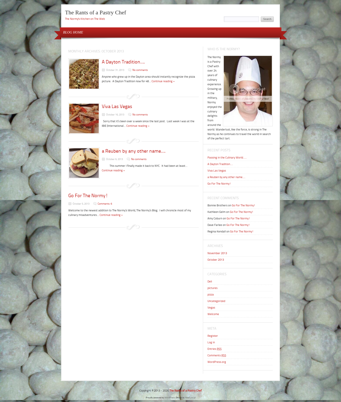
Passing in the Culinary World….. (227, 157)
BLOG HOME (73, 32)
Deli (209, 281)
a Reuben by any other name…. (133, 151)
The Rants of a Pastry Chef (95, 12)
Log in (211, 342)
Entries (214, 348)
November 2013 (217, 253)
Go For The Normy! (88, 195)
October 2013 (215, 259)
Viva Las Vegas (117, 106)
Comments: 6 (105, 203)
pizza (210, 294)
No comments (140, 70)
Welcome (213, 314)
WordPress (169, 397)
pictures (212, 288)
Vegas (211, 307)
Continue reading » (163, 81)
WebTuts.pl (190, 397)
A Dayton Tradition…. (123, 62)
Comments (216, 355)
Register (212, 335)
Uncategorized (216, 301)
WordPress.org (216, 362)
